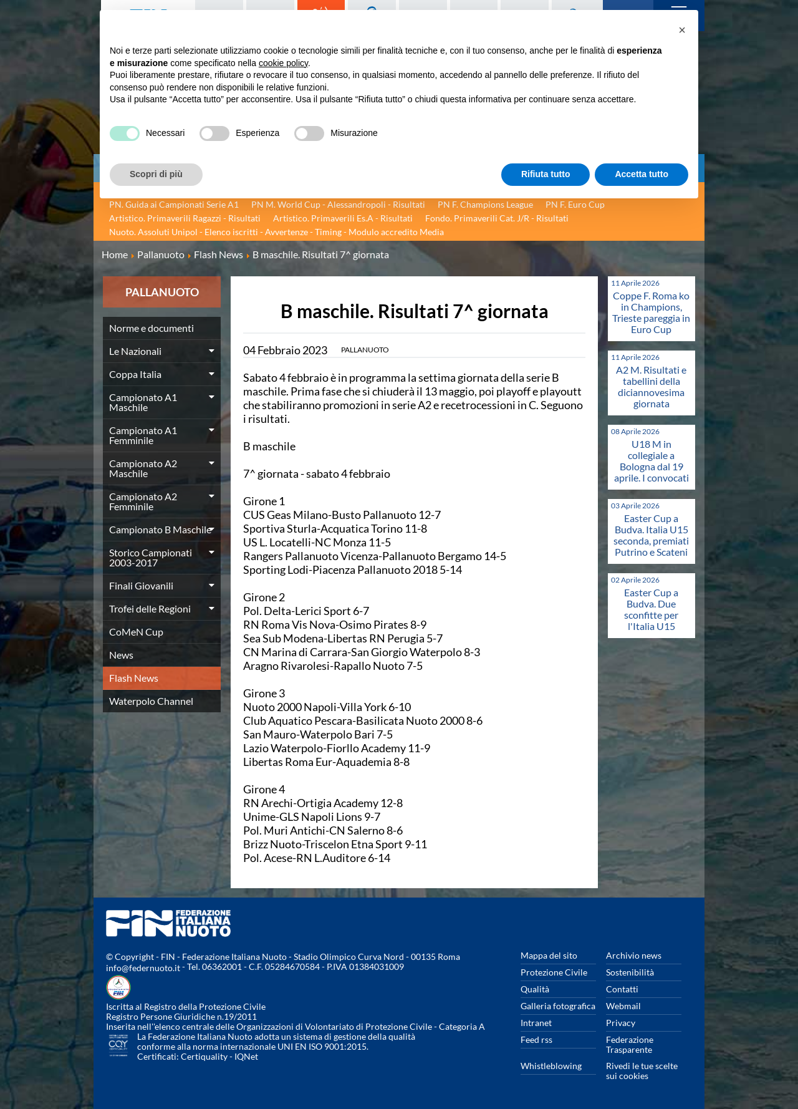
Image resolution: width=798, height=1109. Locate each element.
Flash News (133, 678)
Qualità (535, 989)
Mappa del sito (549, 955)
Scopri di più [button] (156, 174)
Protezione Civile (554, 972)
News (121, 655)
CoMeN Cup (136, 631)
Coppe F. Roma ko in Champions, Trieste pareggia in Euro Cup (651, 312)
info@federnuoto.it (143, 967)
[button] (682, 30)
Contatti (622, 989)
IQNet (246, 1056)
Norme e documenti (151, 328)
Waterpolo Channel (151, 701)
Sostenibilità (630, 972)
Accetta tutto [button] (641, 174)
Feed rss (536, 1039)
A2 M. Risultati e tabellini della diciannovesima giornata (651, 386)
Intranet (536, 1022)
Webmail (623, 1005)
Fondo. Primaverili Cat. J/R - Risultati (497, 218)
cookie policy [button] (283, 63)
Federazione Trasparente (629, 1044)
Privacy (620, 1022)
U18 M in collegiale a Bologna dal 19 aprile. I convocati (651, 460)
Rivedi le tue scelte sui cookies (642, 1070)
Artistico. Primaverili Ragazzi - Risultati (185, 218)
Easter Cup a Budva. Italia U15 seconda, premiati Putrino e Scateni (651, 535)
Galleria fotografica (558, 1005)
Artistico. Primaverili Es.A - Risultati (343, 218)
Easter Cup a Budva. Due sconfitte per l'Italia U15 (651, 609)
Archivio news (633, 955)
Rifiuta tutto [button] (545, 174)
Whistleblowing (551, 1065)
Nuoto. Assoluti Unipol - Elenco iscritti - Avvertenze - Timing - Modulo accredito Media (276, 231)
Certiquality (204, 1056)
